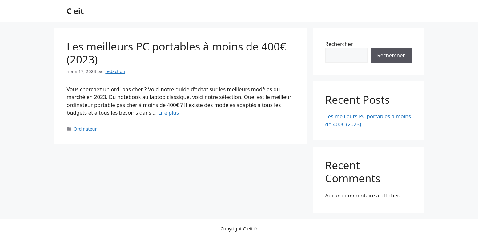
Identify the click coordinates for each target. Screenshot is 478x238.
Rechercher (339, 43)
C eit (75, 11)
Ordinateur (85, 129)
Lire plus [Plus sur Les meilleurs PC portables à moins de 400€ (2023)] (168, 112)
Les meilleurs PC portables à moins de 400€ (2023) (176, 53)
